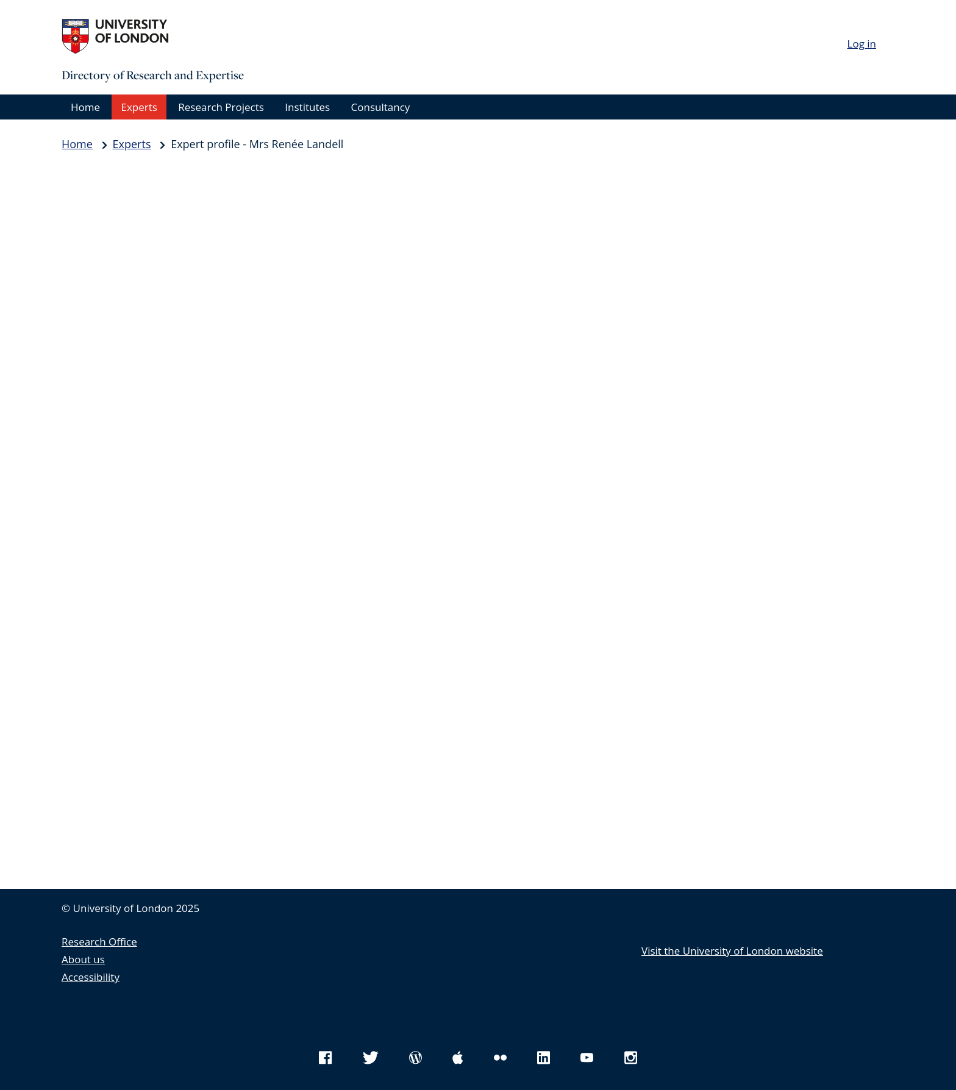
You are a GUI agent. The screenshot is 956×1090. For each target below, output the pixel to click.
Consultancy (380, 107)
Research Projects (221, 107)
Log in (861, 44)
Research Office (99, 942)
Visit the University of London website (732, 951)
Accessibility (91, 977)
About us (83, 959)
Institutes (307, 107)
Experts (139, 107)
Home (85, 107)
